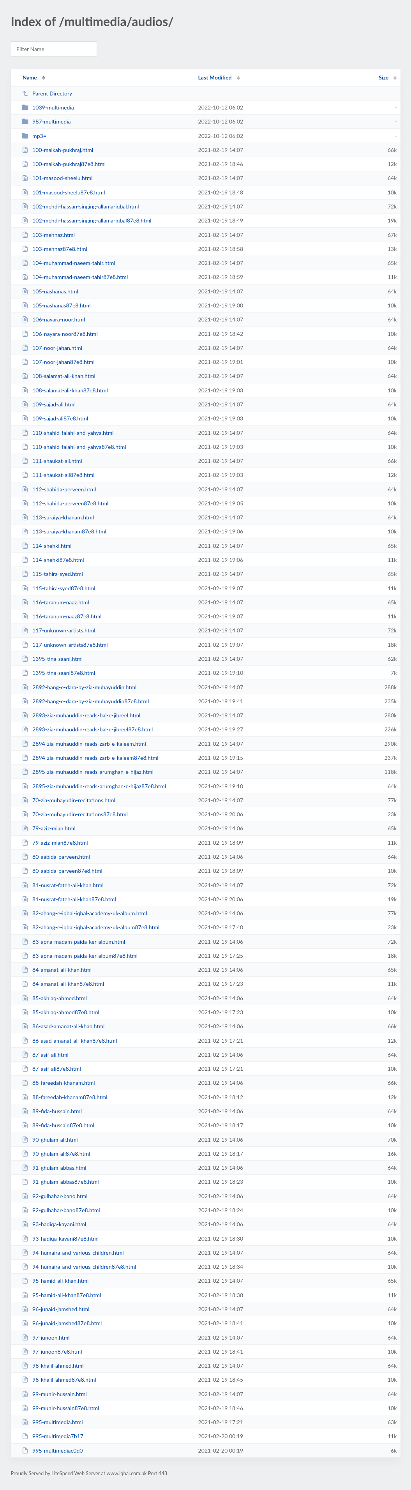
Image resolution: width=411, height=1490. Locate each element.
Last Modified (215, 77)
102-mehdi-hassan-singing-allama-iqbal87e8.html (87, 220)
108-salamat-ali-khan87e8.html (65, 390)
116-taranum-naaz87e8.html (62, 616)
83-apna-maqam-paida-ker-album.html (73, 941)
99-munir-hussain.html (54, 1394)
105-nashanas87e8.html (56, 305)
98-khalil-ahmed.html (53, 1365)
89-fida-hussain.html (52, 1111)
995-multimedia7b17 (52, 1436)
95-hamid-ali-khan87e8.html (61, 1295)
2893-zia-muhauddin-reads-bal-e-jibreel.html (81, 715)
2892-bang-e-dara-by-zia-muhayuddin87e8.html (85, 701)
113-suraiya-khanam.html (58, 517)
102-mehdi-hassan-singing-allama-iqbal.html (80, 206)
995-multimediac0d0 (52, 1450)
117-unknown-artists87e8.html (65, 644)
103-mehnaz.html (48, 234)
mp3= (34, 135)
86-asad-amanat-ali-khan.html (63, 1026)
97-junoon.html (46, 1337)
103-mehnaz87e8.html (54, 248)
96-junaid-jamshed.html (56, 1309)
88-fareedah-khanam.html (58, 1082)
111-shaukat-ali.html (52, 460)
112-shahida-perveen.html (59, 489)
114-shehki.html (47, 545)
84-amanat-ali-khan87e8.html (63, 983)
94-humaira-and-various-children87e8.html (79, 1266)
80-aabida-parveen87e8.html (62, 870)
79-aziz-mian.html (49, 828)
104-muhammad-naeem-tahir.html (68, 263)
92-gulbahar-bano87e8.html (61, 1210)
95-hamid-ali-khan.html (55, 1280)
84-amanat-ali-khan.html (57, 969)
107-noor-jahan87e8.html (58, 361)
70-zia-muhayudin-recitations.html (68, 800)
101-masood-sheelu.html (57, 178)
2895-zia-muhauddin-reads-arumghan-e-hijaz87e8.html (94, 786)
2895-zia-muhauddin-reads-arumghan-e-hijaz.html (87, 771)
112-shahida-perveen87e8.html (65, 503)
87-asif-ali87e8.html (51, 1068)
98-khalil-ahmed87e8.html (59, 1379)
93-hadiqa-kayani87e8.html (60, 1238)
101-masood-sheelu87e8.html (63, 192)
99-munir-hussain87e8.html (60, 1408)
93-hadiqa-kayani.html (54, 1224)
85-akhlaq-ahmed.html (54, 998)
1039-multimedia (48, 107)
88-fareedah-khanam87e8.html (65, 1097)
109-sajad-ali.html (49, 404)
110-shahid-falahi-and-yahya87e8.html (74, 446)
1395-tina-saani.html (52, 658)
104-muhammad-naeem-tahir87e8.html (75, 277)
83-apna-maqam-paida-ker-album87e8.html (80, 955)
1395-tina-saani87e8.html (58, 672)
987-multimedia (46, 121)
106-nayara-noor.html (53, 319)
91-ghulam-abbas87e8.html (60, 1181)
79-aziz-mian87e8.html (55, 842)
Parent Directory (47, 93)
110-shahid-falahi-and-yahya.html (68, 432)
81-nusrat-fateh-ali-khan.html (63, 885)
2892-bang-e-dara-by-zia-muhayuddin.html (79, 687)
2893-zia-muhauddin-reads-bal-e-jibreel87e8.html (87, 729)
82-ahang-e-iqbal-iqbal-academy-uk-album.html (84, 913)
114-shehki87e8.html (53, 559)
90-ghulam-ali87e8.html (56, 1153)
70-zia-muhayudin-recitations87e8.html (75, 814)
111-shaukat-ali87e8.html (58, 474)
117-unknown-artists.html (58, 630)
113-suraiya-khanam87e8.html (64, 531)
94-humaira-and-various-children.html (73, 1252)
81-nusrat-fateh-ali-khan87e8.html (69, 899)
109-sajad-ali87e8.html (55, 418)
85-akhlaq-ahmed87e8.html (60, 1012)
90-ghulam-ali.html (50, 1139)
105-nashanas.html (50, 291)
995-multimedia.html (52, 1422)
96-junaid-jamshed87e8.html (62, 1323)
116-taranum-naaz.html (55, 602)
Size (383, 77)
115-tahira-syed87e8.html (58, 588)
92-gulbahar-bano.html (55, 1196)
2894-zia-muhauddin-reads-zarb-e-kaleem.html (84, 743)
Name (30, 77)
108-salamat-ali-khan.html (58, 375)
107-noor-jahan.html (52, 347)
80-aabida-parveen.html (56, 856)
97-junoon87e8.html (52, 1351)
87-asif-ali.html (45, 1054)
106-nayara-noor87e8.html (60, 333)
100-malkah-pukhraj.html (57, 150)
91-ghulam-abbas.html (54, 1167)
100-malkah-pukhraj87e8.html (64, 164)
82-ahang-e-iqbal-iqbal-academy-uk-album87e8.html (91, 927)
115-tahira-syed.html (52, 573)
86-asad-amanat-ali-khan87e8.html (69, 1040)
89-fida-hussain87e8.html (58, 1125)
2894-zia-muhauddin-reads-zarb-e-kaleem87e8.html (90, 757)
